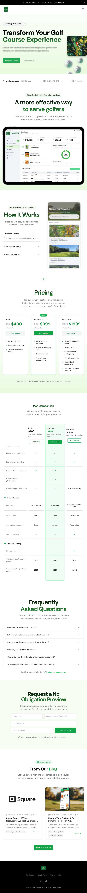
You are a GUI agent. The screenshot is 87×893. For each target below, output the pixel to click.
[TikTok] (46, 881)
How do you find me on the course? (43, 649)
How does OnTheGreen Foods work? (43, 627)
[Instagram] (40, 881)
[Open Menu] (82, 9)
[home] (6, 9)
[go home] (43, 868)
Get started (15, 333)
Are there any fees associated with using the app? (43, 642)
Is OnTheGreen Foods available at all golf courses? (43, 635)
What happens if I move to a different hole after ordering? (43, 664)
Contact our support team (56, 672)
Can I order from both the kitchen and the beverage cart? (43, 657)
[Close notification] (84, 2)
